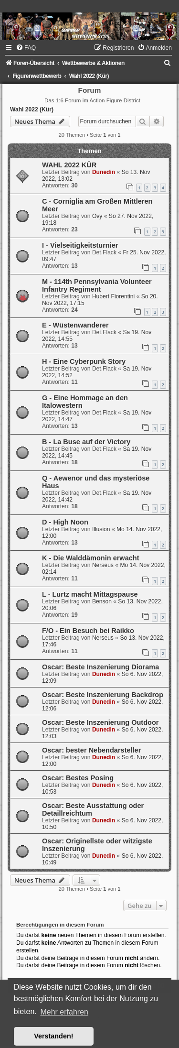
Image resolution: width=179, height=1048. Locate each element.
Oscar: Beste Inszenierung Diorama (100, 667)
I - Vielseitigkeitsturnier (80, 245)
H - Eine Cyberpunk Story (84, 361)
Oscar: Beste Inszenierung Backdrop (102, 695)
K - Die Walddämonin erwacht (90, 558)
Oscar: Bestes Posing (78, 778)
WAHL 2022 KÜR (69, 165)
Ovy (97, 216)
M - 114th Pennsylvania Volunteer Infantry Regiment (97, 285)
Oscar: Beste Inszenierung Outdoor (100, 722)
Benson (102, 601)
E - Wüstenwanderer (75, 325)
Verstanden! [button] (53, 1036)
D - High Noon (65, 522)
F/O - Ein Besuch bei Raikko (88, 630)
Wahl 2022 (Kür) (31, 109)
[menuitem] (26, 47)
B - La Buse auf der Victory (86, 442)
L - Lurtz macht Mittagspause (90, 594)
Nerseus (103, 565)
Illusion (101, 529)
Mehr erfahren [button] (64, 1012)
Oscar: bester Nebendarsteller (91, 750)
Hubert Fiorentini (113, 296)
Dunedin (103, 172)
